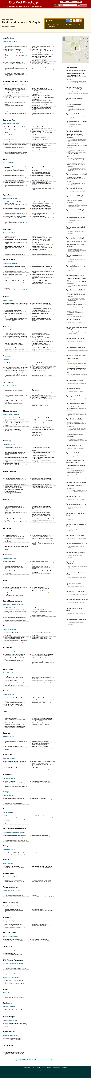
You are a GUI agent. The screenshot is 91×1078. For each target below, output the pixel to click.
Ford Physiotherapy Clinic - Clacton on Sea (15, 607)
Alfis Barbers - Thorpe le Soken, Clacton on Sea (43, 347)
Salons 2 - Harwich (71, 433)
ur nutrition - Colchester (10, 389)
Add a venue (27, 1067)
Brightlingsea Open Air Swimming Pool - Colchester (41, 453)
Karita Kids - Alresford (10, 815)
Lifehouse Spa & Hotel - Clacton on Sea (14, 1009)
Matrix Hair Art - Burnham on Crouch (75, 422)
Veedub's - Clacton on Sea (38, 246)
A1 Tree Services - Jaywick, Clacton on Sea (15, 746)
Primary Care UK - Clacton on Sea (39, 52)
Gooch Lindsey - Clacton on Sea (39, 924)
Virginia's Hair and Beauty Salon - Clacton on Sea (16, 967)
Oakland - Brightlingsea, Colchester (13, 67)
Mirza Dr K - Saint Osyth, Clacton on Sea (41, 318)
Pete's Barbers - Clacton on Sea (12, 838)
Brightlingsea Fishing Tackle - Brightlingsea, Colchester (15, 401)
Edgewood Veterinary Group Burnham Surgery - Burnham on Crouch (76, 74)
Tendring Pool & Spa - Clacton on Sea (13, 447)
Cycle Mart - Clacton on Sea (38, 131)
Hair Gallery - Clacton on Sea (11, 684)
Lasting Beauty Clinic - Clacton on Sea (13, 939)
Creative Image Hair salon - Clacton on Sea (14, 333)
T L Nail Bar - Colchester (72, 153)
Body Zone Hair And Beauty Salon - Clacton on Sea (43, 680)
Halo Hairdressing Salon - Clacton (39, 333)
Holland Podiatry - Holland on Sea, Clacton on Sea (16, 546)
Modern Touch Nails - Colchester (74, 134)
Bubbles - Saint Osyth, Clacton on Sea (40, 182)
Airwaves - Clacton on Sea (11, 680)
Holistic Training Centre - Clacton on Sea (14, 92)
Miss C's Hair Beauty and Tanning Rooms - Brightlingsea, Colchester (14, 183)
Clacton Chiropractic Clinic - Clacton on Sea (15, 852)
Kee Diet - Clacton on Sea (10, 893)
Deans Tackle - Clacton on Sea (39, 397)
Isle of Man (64, 1067)
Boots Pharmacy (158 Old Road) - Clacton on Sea (43, 367)
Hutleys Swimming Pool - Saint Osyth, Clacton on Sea (16, 458)
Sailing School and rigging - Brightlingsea (41, 208)
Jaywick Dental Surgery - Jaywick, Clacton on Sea (43, 518)
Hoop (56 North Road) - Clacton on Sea (41, 781)
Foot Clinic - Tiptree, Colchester (74, 177)
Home (3, 19)
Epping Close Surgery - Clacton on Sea (41, 303)
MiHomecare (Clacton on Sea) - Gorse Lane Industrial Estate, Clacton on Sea (42, 57)
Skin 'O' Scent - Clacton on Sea (39, 370)
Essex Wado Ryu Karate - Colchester (40, 211)
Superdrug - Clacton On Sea (38, 362)
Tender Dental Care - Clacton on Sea (13, 486)
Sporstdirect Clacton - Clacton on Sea (13, 880)
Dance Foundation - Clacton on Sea (40, 205)
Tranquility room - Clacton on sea (12, 429)
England (38, 1067)
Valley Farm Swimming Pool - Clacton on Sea (15, 452)
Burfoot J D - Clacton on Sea (11, 767)
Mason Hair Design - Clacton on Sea (40, 339)
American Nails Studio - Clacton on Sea (41, 239)
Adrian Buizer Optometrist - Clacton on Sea (15, 654)
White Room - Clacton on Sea (73, 293)
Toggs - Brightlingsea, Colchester (39, 147)
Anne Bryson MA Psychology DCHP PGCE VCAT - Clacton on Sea (43, 98)
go (79, 5)
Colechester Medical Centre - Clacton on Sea (42, 266)
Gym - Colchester (9, 590)
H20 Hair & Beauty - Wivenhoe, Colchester (76, 368)
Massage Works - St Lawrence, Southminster (15, 417)
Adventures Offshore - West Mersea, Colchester (16, 44)
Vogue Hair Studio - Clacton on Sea (13, 343)
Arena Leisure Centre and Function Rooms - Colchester (42, 418)
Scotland (49, 1067)
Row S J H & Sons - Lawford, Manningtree (14, 394)
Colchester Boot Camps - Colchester (13, 1038)
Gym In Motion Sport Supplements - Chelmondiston (40, 390)
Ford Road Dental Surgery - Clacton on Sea (15, 510)
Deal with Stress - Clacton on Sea (12, 97)
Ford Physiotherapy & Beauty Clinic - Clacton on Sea (16, 981)
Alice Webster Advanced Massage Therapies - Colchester (42, 612)
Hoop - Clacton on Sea (10, 561)
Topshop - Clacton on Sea (11, 139)
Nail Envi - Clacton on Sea (38, 252)
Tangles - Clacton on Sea (10, 781)
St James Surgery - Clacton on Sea (13, 310)
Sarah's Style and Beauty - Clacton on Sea (41, 175)
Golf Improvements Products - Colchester (41, 400)
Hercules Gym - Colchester (38, 587)
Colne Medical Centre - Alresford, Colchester (15, 266)
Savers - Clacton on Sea (10, 178)
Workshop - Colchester (72, 311)
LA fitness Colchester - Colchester (39, 590)
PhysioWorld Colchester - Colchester (40, 607)
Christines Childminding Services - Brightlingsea (16, 640)
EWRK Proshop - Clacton (37, 909)
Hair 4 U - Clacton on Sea (37, 336)
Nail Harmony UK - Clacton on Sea (12, 252)
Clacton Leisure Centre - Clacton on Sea (41, 447)
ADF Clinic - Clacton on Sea (11, 482)
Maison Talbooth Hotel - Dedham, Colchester (15, 726)
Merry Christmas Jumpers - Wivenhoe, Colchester (16, 152)
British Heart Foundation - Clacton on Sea (41, 880)
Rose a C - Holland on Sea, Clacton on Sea (14, 538)
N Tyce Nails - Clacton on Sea (38, 242)
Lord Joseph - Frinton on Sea (38, 697)
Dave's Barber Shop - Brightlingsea (40, 835)
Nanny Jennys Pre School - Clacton (13, 801)
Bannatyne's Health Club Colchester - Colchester (16, 587)
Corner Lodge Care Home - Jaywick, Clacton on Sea (43, 67)
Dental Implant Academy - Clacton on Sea (41, 482)
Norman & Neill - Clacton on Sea (39, 701)
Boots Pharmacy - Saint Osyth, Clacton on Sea (42, 186)
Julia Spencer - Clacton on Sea (39, 201)
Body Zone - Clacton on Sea (11, 111)
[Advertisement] (45, 13)
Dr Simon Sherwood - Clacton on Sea (13, 269)
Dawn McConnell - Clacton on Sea (39, 637)
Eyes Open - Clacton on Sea (11, 701)
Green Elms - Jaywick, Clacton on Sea (13, 313)
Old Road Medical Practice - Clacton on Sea (15, 280)
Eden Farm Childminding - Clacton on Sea (14, 637)
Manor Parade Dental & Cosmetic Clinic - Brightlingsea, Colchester (14, 490)
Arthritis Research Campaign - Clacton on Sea (15, 1023)
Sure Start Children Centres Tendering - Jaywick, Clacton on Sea (16, 820)
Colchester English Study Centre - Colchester (15, 216)
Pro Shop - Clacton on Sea (38, 126)
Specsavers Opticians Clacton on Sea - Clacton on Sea (16, 658)
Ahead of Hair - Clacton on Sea (39, 343)
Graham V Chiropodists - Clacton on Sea (41, 535)
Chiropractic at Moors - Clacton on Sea (41, 852)
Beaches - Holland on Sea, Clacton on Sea (41, 676)
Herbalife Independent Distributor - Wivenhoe (15, 88)
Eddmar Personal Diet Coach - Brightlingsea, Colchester (42, 894)
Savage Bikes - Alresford (37, 144)
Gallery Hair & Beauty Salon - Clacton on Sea (15, 676)
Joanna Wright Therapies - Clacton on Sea (41, 107)
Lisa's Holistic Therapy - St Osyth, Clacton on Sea (16, 422)
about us (71, 1)
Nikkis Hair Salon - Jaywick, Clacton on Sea (15, 784)
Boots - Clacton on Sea (37, 374)
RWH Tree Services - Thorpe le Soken (40, 743)
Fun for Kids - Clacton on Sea (38, 815)
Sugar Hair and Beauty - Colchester (40, 178)
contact (79, 1)
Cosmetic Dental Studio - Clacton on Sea (14, 478)
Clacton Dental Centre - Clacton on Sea (41, 506)
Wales (43, 1067)
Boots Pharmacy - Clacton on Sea (39, 939)
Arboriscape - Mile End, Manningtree (40, 746)
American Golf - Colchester (38, 404)
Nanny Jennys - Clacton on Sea (39, 798)
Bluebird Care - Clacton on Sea (39, 49)
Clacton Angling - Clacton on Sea (39, 394)
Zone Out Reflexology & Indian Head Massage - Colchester (15, 612)
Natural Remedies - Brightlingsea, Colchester (42, 102)
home (64, 1)
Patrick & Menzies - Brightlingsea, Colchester (42, 661)
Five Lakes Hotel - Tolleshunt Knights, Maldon (42, 718)
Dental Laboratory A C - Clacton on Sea (41, 514)
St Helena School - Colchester (38, 216)
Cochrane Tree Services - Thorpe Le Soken (41, 739)
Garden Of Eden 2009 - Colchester (12, 909)
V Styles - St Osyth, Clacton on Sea (40, 561)
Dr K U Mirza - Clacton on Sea (38, 310)
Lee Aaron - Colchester (72, 199)
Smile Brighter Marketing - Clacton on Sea (14, 996)
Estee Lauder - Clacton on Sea (12, 362)
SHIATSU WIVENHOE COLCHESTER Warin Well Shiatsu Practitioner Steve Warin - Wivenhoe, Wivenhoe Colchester (43, 431)
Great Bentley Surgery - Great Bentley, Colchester (16, 303)
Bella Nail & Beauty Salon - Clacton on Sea (14, 246)
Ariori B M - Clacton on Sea (11, 535)
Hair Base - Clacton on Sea (11, 347)
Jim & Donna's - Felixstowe (73, 302)
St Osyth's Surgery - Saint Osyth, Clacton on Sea (16, 318)
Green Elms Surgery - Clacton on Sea (13, 274)
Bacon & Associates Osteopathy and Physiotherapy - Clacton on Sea (13, 925)
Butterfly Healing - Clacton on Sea (39, 88)
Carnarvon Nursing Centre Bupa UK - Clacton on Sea (16, 53)
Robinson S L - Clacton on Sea (12, 866)
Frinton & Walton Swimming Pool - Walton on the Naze (76, 242)
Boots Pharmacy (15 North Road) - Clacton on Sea (16, 367)
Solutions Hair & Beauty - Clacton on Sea (14, 175)
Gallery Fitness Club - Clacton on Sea (13, 594)
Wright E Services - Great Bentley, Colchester (15, 739)
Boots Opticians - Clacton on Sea (39, 657)
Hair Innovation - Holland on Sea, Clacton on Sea (16, 336)
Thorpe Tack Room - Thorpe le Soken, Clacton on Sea (16, 127)
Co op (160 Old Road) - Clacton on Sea (13, 704)
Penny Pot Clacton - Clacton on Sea (13, 49)
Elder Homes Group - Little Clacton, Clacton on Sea (43, 44)
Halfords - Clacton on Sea (10, 134)
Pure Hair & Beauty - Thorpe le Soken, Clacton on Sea (43, 167)
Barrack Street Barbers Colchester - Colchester (15, 835)
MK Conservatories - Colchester (12, 463)
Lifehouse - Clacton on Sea (38, 722)
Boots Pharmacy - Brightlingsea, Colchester (15, 374)
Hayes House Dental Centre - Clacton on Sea (42, 866)
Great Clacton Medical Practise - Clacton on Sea (43, 306)
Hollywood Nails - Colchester (38, 236)
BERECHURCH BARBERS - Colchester (76, 465)
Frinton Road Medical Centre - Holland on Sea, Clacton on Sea (42, 275)
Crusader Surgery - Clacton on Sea (40, 313)
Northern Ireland (56, 1067)
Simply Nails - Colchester (10, 236)
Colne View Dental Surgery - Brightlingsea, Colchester (14, 519)
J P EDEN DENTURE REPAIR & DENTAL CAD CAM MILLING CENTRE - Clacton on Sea (43, 762)
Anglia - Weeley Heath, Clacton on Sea (13, 506)
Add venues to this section (27, 1059)
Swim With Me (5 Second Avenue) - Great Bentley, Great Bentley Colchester (43, 458)
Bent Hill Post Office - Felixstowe (74, 485)
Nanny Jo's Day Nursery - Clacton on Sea (14, 798)
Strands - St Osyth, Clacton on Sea (40, 566)
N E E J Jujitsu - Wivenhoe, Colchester (13, 221)
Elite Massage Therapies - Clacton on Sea (41, 426)
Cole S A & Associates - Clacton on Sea (14, 697)
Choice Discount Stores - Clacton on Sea (41, 139)
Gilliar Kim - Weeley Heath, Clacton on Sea (41, 632)
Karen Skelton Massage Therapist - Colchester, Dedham (15, 618)
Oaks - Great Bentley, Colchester (39, 62)
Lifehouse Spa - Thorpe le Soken (12, 722)
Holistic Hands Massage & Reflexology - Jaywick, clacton (16, 103)
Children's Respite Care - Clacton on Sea (14, 62)
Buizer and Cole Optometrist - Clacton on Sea (42, 654)
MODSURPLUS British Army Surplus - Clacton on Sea (16, 145)
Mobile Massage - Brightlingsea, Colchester (42, 111)
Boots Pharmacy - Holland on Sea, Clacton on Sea (43, 269)
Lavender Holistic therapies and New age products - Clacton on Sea (43, 93)
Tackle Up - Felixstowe (72, 103)
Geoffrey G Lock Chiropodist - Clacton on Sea (42, 538)
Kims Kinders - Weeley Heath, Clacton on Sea (15, 632)
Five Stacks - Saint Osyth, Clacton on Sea (14, 73)
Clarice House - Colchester (11, 718)
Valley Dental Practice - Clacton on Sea (41, 510)
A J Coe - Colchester (36, 767)
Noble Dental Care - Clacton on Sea (40, 486)
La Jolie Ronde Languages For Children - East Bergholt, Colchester (15, 202)
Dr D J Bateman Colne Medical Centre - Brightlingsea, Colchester (41, 281)
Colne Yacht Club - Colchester (11, 211)
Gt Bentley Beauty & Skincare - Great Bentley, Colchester (15, 167)
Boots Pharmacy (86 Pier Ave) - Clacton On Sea (15, 370)
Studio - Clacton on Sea (10, 953)
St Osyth (11, 19)
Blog (33, 1067)
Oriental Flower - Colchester (38, 422)
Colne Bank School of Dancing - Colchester (15, 208)
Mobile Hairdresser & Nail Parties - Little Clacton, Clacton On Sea (16, 240)
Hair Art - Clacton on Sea (10, 570)
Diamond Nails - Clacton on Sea (39, 249)
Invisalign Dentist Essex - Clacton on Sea (41, 478)
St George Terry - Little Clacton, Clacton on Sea (42, 542)
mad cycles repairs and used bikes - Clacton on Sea (43, 135)
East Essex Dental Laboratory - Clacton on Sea (15, 761)
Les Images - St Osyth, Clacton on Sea (13, 566)
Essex (7, 19)
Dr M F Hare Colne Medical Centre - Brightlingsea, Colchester (16, 287)
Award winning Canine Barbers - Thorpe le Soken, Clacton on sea (43, 571)
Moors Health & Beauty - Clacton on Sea (41, 172)
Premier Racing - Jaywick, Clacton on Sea (14, 1052)
